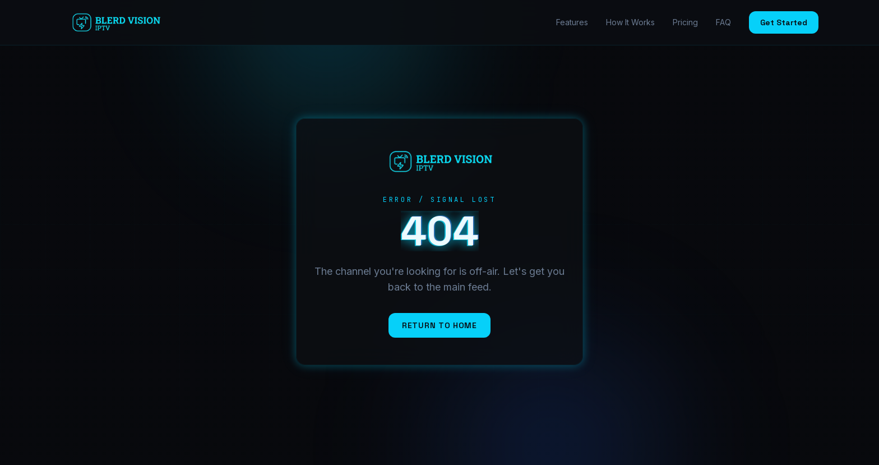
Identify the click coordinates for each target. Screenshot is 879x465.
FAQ (723, 22)
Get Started (783, 22)
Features (572, 22)
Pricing (685, 22)
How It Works (630, 22)
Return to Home (439, 325)
